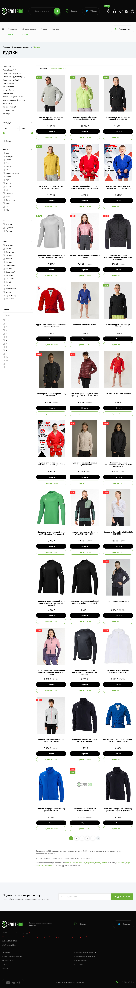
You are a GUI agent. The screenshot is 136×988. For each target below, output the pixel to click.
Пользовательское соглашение (84, 956)
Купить (51, 131)
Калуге (104, 863)
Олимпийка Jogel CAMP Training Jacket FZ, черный (85, 740)
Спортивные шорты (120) (13, 73)
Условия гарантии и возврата (12, 956)
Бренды (11, 34)
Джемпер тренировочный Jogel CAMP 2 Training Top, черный (85, 602)
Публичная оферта (80, 960)
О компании (12, 29)
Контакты (55, 29)
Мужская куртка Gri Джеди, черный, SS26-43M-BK (118, 118)
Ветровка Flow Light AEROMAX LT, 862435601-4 (118, 533)
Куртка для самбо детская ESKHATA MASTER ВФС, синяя (118, 187)
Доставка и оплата (29, 29)
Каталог (71, 11)
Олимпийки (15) (9, 90)
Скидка (7, 141)
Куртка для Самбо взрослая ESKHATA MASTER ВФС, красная (51, 464)
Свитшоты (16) (8, 83)
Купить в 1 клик (51, 137)
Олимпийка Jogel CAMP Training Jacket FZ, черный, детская (118, 809)
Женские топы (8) (9, 107)
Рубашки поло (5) (9, 87)
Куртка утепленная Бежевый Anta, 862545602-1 (84, 464)
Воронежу (90, 863)
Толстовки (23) (9, 67)
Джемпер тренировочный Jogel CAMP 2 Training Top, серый (51, 256)
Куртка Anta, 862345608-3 (118, 601)
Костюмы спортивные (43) (13, 97)
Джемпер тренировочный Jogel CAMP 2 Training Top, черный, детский (51, 603)
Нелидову (48, 865)
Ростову (82, 863)
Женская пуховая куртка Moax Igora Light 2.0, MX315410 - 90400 (84, 395)
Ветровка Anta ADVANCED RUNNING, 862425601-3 (118, 671)
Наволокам (120, 863)
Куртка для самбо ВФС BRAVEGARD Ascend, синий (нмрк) (118, 740)
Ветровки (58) (8, 110)
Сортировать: (44, 68)
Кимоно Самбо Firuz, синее (84, 324)
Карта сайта (78, 964)
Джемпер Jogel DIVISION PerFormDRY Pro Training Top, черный (84, 672)
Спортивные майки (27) (12, 80)
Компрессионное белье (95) (14, 100)
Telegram (91, 11)
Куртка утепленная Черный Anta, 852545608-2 (51, 395)
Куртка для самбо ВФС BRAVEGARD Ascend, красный (51, 325)
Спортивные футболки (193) (14, 77)
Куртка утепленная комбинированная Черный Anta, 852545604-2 (118, 257)
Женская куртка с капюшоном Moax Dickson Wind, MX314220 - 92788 (51, 672)
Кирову (98, 863)
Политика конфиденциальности (85, 952)
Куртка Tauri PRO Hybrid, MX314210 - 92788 (84, 256)
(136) (8, 93)
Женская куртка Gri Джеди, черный (118, 325)
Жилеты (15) (7, 103)
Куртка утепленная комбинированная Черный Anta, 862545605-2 (118, 465)
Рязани (68, 863)
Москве (75, 863)
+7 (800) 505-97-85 (127, 982)
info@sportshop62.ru (8, 945)
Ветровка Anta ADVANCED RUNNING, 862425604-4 (85, 809)
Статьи (44, 29)
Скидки (25, 34)
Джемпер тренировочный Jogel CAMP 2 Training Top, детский (51, 533)
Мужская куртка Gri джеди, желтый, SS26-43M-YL (51, 187)
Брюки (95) (7, 113)
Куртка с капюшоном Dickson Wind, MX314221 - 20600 (85, 533)
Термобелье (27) (9, 70)
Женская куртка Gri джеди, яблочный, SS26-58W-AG (85, 118)
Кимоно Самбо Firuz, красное (118, 394)
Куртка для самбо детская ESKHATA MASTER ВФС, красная (84, 187)
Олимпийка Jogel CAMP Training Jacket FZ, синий (51, 809)
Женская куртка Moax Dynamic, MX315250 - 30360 (51, 740)
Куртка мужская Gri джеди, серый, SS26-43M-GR (51, 118)
